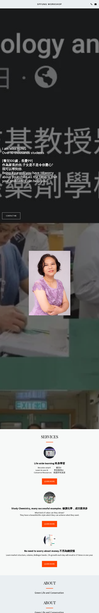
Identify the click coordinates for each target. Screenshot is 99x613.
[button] (3, 4)
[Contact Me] (11, 215)
